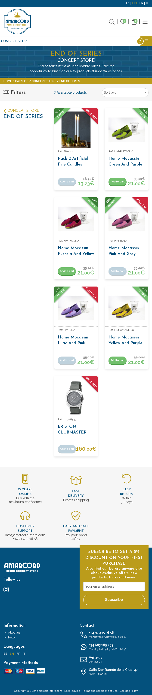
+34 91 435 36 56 (114, 635)
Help (11, 637)
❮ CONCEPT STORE (21, 110)
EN (134, 3)
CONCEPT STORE (14, 41)
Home (7, 81)
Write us (114, 660)
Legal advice (72, 690)
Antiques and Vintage (52, 41)
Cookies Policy (129, 690)
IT (147, 3)
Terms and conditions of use (100, 690)
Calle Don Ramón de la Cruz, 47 (114, 672)
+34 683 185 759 (114, 647)
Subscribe (114, 599)
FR (141, 3)
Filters (14, 92)
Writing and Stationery (98, 41)
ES (128, 3)
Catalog (21, 81)
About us (14, 632)
